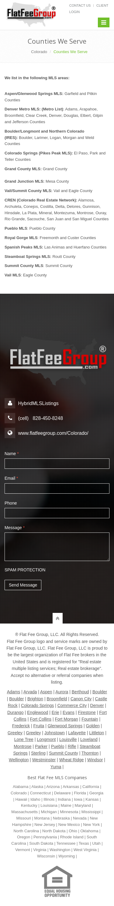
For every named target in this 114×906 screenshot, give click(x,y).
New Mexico (69, 824)
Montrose (22, 746)
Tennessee (65, 843)
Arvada (30, 691)
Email (11, 478)
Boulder (99, 691)
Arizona (53, 786)
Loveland (89, 739)
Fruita (38, 725)
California (90, 786)
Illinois (48, 799)
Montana (42, 818)
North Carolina (26, 831)
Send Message (23, 585)
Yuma (55, 766)
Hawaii (21, 799)
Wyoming (66, 856)
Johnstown (54, 732)
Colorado (39, 51)
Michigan (49, 812)
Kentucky (29, 805)
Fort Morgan (66, 719)
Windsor (95, 759)
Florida (80, 793)
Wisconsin (46, 856)
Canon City (81, 698)
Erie (55, 712)
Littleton (96, 732)
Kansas (91, 799)
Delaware (62, 793)
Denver (97, 705)
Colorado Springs (37, 705)
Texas (84, 843)
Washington (60, 849)
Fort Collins (40, 719)
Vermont (22, 849)
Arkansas (71, 786)
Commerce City (72, 705)
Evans (68, 712)
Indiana (64, 799)
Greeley (15, 732)
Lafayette (77, 732)
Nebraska (61, 818)
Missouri (23, 818)
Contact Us (80, 5)
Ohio (73, 831)
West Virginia (85, 849)
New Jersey (44, 824)
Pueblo (57, 746)
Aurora (61, 691)
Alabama (20, 786)
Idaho (35, 799)
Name (12, 453)
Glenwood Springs (65, 725)
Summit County (63, 753)
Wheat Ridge (71, 759)
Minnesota (69, 812)
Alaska (37, 786)
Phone (11, 503)
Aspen (46, 691)
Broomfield (57, 698)
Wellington (19, 759)
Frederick (21, 725)
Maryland (82, 805)
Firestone (86, 712)
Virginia (39, 849)
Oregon (23, 837)
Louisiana (48, 805)
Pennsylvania (45, 837)
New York (91, 824)
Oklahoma (89, 831)
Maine (65, 805)
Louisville (68, 739)
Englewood (37, 712)
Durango (15, 712)
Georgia (96, 793)
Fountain (89, 719)
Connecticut (40, 793)
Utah (96, 843)
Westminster (44, 759)
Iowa (78, 799)
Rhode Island (72, 837)
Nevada (80, 818)
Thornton (89, 753)
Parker (41, 746)
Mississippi (91, 812)
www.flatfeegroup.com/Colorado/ (53, 433)
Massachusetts (24, 812)
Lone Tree (23, 739)
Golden (93, 725)
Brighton (35, 698)
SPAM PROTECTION (25, 569)
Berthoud (80, 691)
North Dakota (54, 831)
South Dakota (41, 843)
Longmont (46, 739)
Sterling (38, 753)
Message (15, 527)
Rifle (72, 746)
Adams (13, 691)
